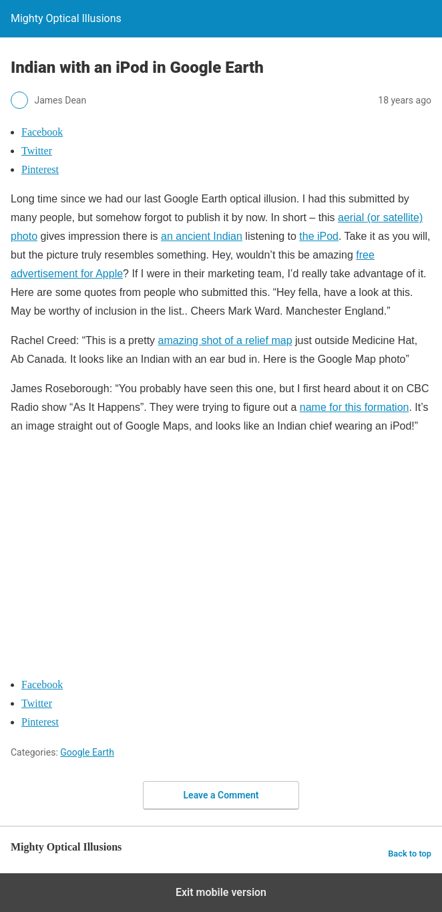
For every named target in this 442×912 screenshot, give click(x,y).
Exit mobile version (221, 892)
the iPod (319, 236)
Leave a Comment (221, 795)
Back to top (409, 854)
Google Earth (87, 752)
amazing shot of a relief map (225, 340)
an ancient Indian (201, 236)
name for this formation (354, 407)
